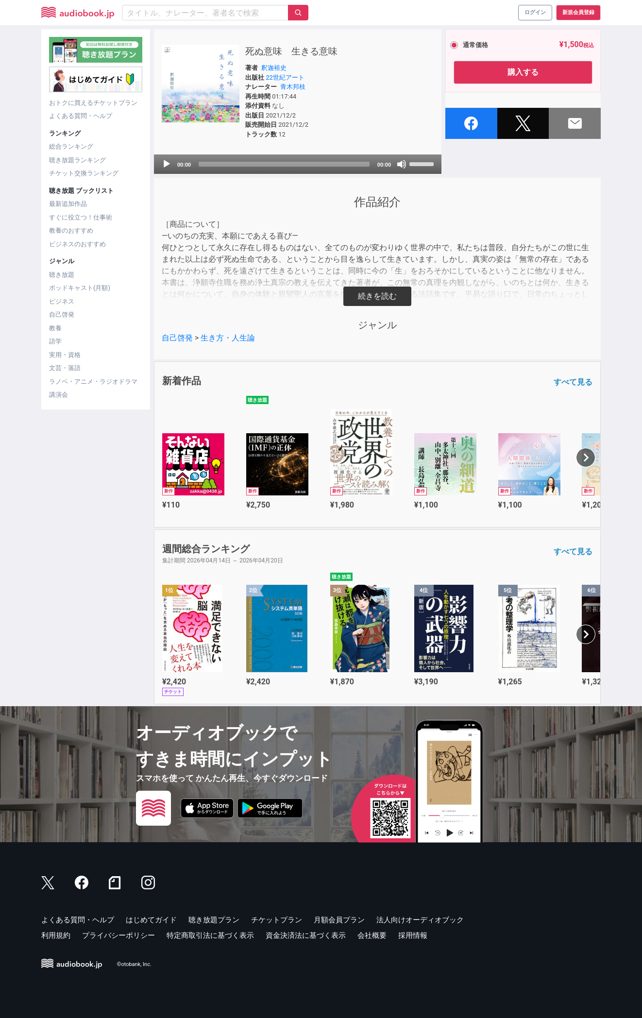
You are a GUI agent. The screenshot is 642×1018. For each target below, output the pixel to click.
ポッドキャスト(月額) (79, 287)
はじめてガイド (151, 920)
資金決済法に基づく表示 (306, 935)
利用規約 (55, 935)
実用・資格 (65, 354)
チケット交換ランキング (83, 173)
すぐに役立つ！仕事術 (80, 217)
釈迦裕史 (274, 67)
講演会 (58, 394)
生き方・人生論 (228, 337)
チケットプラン (276, 920)
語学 (55, 341)
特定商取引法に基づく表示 (210, 935)
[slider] (284, 164)
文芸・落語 (65, 368)
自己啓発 (61, 314)
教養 (55, 328)
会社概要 (372, 935)
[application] (297, 164)
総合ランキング (71, 146)
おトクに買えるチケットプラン (93, 102)
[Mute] (401, 164)
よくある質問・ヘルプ (80, 115)
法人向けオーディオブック (420, 920)
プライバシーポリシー (118, 935)
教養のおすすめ (71, 230)
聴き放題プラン (213, 920)
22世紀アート (285, 77)
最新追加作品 (68, 203)
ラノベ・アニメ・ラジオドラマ (93, 381)
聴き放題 (61, 274)
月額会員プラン (339, 920)
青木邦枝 (292, 86)
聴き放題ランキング (77, 160)
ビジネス (61, 301)
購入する (523, 72)
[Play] (166, 164)
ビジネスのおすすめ (77, 244)
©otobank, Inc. (134, 965)
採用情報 (412, 935)
